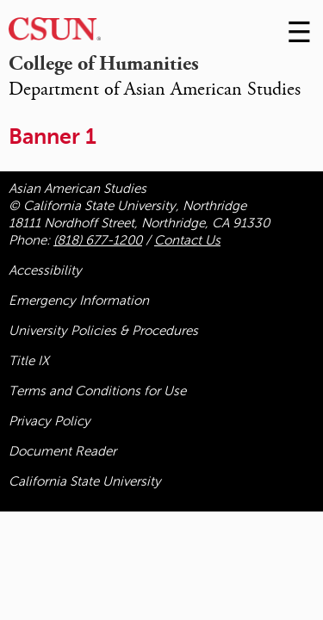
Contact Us (187, 240)
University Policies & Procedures (103, 331)
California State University (85, 481)
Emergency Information (79, 300)
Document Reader (62, 451)
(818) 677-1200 (97, 240)
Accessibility (45, 270)
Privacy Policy (49, 421)
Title (29, 361)
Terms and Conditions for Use (97, 391)
